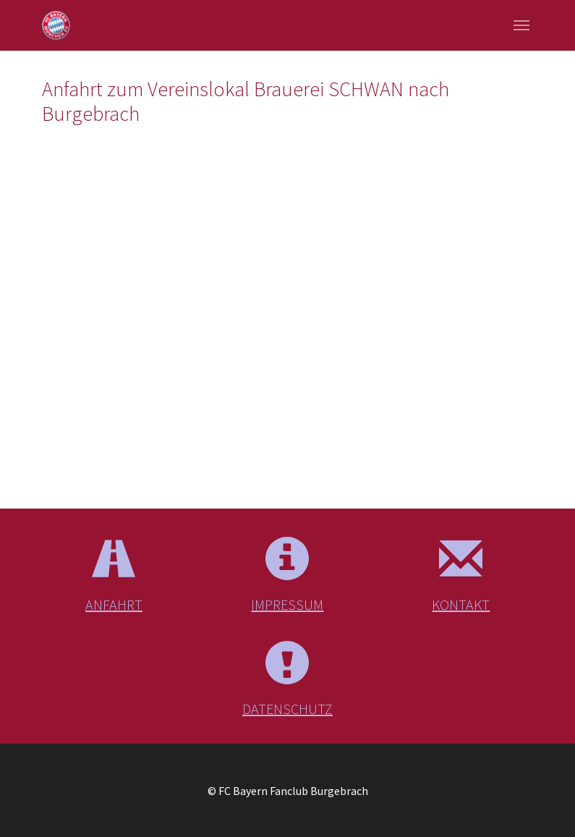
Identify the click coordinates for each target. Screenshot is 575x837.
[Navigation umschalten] (521, 25)
